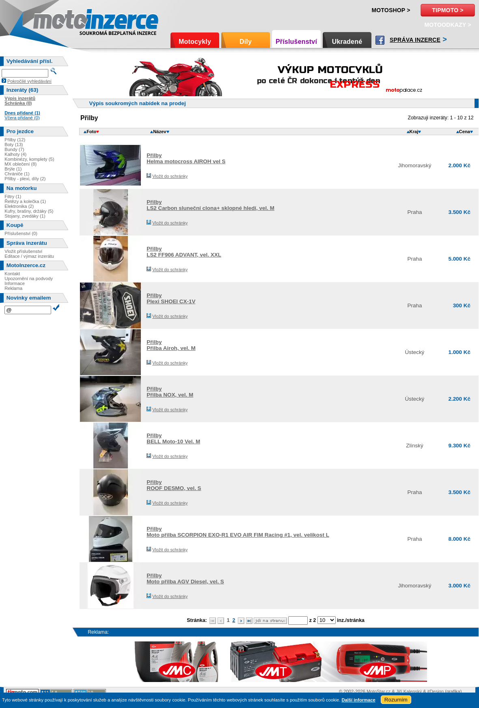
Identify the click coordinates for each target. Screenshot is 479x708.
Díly (246, 41)
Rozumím (396, 700)
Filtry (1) (12, 196)
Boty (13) (13, 144)
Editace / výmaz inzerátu (29, 256)
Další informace (358, 699)
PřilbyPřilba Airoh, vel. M (171, 345)
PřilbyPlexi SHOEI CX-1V (171, 298)
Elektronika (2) (19, 206)
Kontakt (12, 273)
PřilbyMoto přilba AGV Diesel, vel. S (185, 578)
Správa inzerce (415, 40)
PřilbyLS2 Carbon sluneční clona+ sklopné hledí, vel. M (210, 205)
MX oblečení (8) (20, 164)
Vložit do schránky (170, 176)
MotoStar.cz (379, 691)
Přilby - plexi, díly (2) (24, 178)
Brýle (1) (13, 168)
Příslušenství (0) (20, 233)
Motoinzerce (50, 20)
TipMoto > (447, 10)
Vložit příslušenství (23, 251)
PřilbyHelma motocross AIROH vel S (186, 158)
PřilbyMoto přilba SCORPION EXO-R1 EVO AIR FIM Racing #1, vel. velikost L (238, 532)
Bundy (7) (14, 149)
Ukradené (347, 41)
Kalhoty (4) (15, 154)
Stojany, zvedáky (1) (24, 216)
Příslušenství (296, 41)
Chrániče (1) (17, 173)
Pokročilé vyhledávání (29, 81)
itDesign (435, 691)
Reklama (13, 288)
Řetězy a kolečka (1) (25, 201)
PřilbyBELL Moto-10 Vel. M (173, 438)
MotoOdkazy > (447, 25)
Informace (14, 283)
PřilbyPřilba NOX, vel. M (170, 392)
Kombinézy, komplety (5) (29, 159)
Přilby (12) (14, 139)
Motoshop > (390, 10)
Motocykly (195, 41)
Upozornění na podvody (28, 278)
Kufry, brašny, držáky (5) (28, 211)
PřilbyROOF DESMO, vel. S (174, 485)
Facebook (379, 40)
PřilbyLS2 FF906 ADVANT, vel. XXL (184, 252)
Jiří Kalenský (409, 691)
